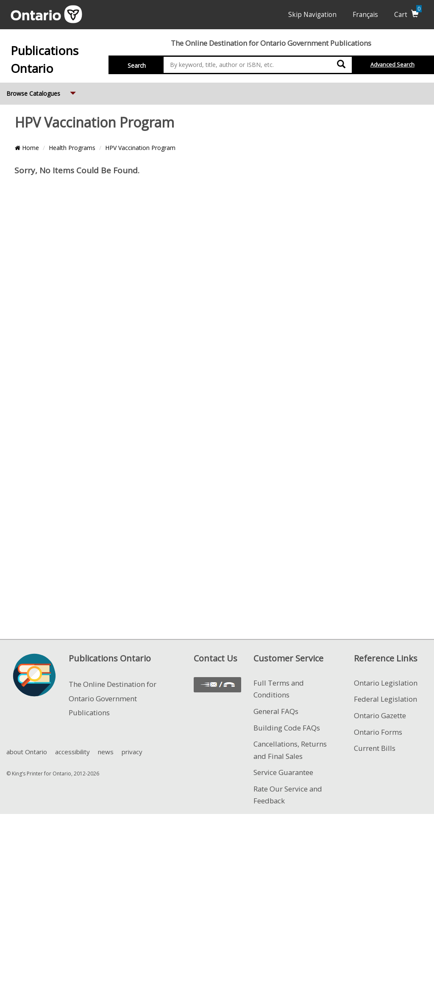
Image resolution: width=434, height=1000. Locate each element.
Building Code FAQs (286, 728)
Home (27, 148)
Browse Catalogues (42, 90)
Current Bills (374, 748)
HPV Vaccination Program (140, 148)
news (106, 751)
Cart (408, 14)
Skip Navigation (312, 14)
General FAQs (275, 711)
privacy (132, 751)
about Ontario (26, 751)
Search (137, 65)
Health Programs (72, 148)
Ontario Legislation (385, 683)
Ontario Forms (378, 732)
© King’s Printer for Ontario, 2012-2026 (52, 773)
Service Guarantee (283, 772)
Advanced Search (392, 64)
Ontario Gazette (380, 715)
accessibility (72, 751)
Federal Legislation (385, 699)
